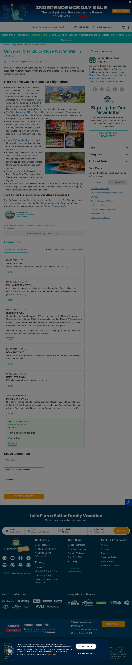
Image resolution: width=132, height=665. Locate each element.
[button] (10, 650)
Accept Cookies (86, 646)
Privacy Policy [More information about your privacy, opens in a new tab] (51, 654)
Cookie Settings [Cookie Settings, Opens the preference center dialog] (86, 653)
